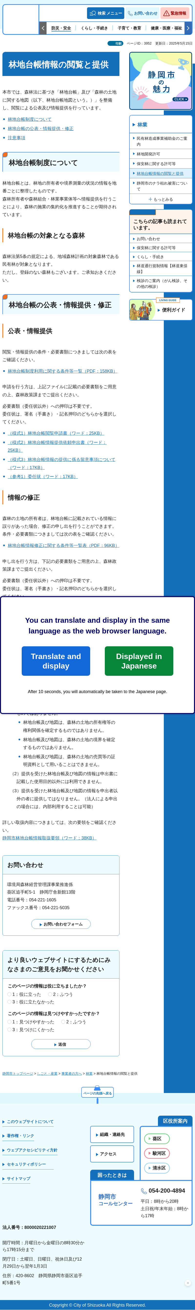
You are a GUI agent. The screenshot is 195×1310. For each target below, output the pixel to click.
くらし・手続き (150, 257)
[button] (105, 13)
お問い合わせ (148, 239)
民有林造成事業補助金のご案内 (162, 141)
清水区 (159, 1168)
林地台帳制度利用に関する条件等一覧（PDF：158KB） (62, 371)
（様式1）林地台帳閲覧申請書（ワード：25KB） (56, 433)
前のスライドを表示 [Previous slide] (43, 28)
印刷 (118, 43)
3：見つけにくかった (33, 1029)
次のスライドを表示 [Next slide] (188, 28)
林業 (142, 125)
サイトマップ (18, 1179)
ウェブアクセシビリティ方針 (32, 1150)
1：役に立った (26, 994)
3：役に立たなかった (33, 1002)
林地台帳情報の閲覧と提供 (160, 173)
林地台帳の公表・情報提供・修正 (41, 128)
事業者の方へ (71, 1073)
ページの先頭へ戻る (97, 1093)
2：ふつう (63, 994)
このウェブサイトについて (30, 1122)
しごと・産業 (47, 1073)
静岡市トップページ (17, 1073)
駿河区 (159, 1153)
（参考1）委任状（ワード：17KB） (43, 476)
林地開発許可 (148, 154)
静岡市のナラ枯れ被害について (162, 186)
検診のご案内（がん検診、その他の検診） (162, 284)
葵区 (157, 1138)
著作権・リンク (20, 1136)
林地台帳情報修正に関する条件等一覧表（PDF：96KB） (63, 545)
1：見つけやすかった (33, 1021)
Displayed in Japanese (139, 661)
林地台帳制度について (30, 119)
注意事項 (16, 137)
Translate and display (56, 661)
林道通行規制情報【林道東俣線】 (162, 269)
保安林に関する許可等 (156, 164)
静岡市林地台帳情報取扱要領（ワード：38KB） (49, 838)
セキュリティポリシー (26, 1164)
